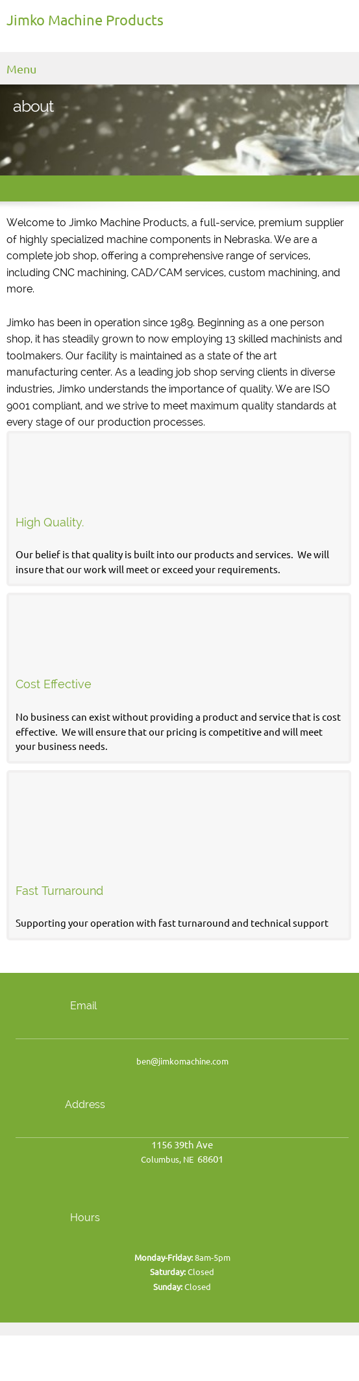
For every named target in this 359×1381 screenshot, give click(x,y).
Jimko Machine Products (85, 20)
